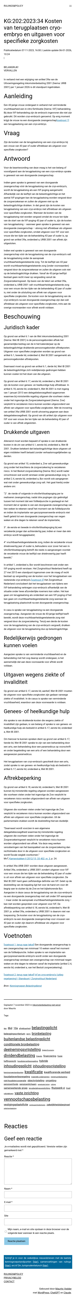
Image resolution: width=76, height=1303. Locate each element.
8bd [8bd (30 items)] (10, 1028)
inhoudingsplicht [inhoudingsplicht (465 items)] (18, 1066)
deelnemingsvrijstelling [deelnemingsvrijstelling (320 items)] (22, 1049)
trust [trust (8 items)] (68, 1088)
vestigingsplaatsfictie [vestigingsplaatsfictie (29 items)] (16, 1104)
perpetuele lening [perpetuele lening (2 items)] (44, 1084)
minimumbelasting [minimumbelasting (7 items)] (59, 1077)
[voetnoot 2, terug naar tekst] (19, 974)
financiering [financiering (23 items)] (49, 1056)
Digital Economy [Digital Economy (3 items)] (48, 1050)
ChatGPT (55, 1292)
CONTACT (9, 1281)
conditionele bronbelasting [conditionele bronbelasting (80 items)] (21, 1044)
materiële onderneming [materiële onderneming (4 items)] (40, 1077)
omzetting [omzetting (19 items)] (51, 1080)
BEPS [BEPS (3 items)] (28, 1034)
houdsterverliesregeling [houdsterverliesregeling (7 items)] (27, 1061)
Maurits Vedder (63, 1288)
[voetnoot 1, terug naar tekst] (19, 944)
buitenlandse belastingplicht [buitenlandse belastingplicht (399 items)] (27, 1039)
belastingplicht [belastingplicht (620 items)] (44, 1027)
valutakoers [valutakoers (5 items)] (8, 1093)
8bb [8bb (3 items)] (5, 1028)
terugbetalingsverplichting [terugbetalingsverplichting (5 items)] (39, 1088)
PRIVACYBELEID (12, 1277)
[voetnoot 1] (62, 120)
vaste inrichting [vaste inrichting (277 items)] (27, 1093)
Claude (67, 1292)
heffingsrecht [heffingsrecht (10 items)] (10, 1061)
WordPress (43, 1292)
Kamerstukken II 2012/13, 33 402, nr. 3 (29, 858)
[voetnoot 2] (37, 580)
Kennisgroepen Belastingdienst (26, 985)
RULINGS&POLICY (13, 5)
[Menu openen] (70, 6)
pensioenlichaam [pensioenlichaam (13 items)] (28, 1084)
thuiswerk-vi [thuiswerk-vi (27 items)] (58, 1088)
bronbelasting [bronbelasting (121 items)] (41, 1033)
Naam (8, 1188)
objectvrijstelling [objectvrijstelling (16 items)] (36, 1080)
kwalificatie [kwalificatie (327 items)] (34, 1072)
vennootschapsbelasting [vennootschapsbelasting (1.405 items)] (27, 1099)
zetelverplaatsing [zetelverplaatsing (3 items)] (10, 1108)
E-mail (8, 1202)
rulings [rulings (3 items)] (53, 1084)
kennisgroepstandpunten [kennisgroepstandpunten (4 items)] (13, 1073)
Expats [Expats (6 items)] (39, 1056)
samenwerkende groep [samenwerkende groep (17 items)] (16, 1088)
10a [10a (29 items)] (16, 1028)
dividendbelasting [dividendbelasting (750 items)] (19, 1055)
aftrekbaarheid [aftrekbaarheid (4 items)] (25, 1028)
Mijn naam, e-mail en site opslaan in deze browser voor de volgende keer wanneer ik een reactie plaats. (38, 1231)
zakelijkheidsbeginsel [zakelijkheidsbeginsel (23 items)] (58, 1104)
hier (35, 1261)
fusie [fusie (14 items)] (60, 1056)
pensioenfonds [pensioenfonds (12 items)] (11, 1084)
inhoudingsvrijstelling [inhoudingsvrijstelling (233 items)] (49, 1066)
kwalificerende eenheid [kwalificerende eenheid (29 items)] (57, 1072)
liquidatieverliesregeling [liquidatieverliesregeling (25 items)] (17, 1076)
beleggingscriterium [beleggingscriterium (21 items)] (14, 1033)
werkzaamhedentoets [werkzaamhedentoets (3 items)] (37, 1105)
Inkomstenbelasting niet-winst (46, 1005)
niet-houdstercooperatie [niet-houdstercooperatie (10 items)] (15, 1080)
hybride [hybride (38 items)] (43, 1060)
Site (6, 1215)
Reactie (9, 1156)
